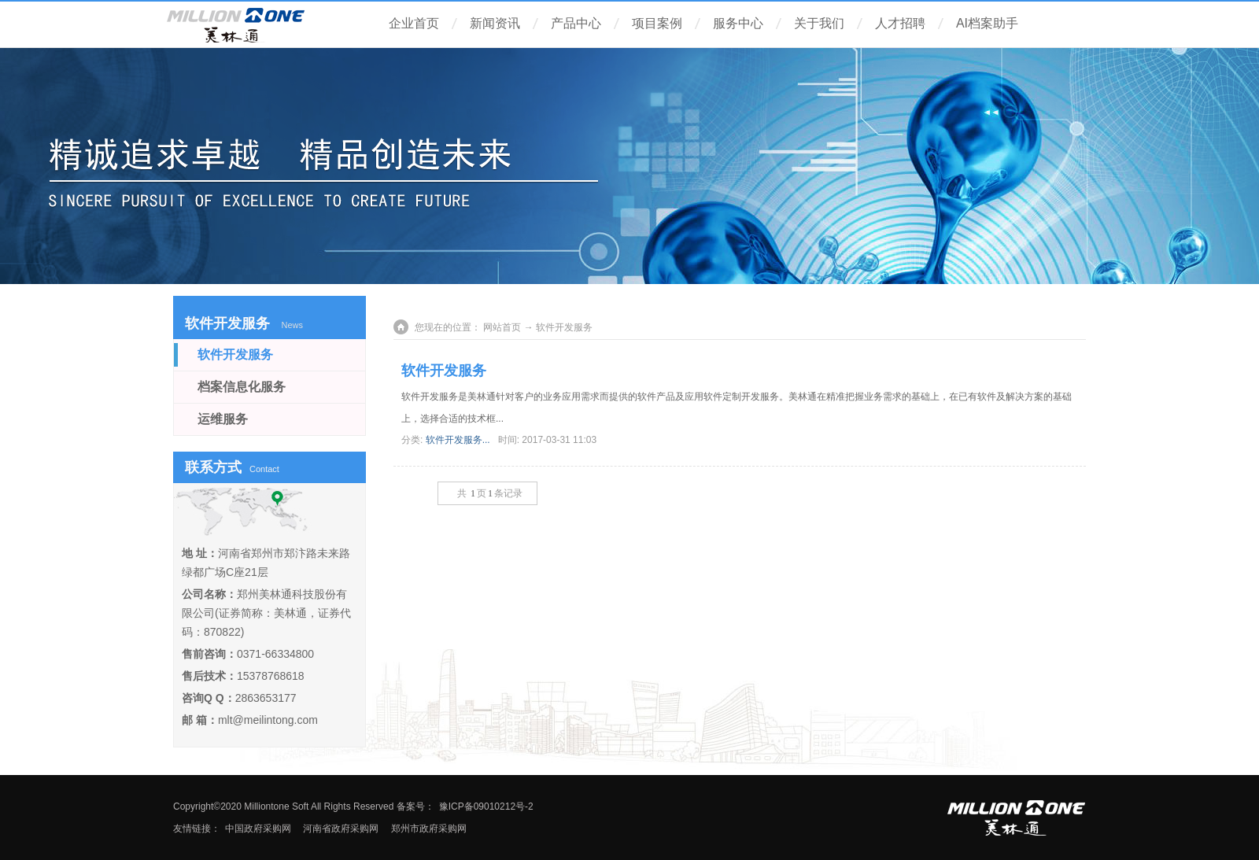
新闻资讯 (495, 23)
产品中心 (576, 23)
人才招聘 (900, 23)
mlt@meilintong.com (268, 720)
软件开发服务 (443, 370)
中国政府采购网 (258, 828)
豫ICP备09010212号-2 (486, 806)
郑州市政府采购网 (429, 828)
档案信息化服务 (242, 386)
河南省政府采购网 (339, 828)
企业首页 (414, 23)
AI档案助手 (987, 23)
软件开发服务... (458, 439)
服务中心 (738, 23)
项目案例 (657, 23)
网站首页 (502, 327)
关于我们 (819, 23)
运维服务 (223, 419)
